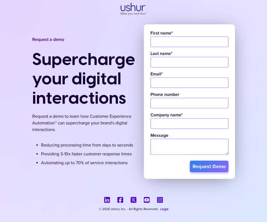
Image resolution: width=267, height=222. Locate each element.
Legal (164, 209)
